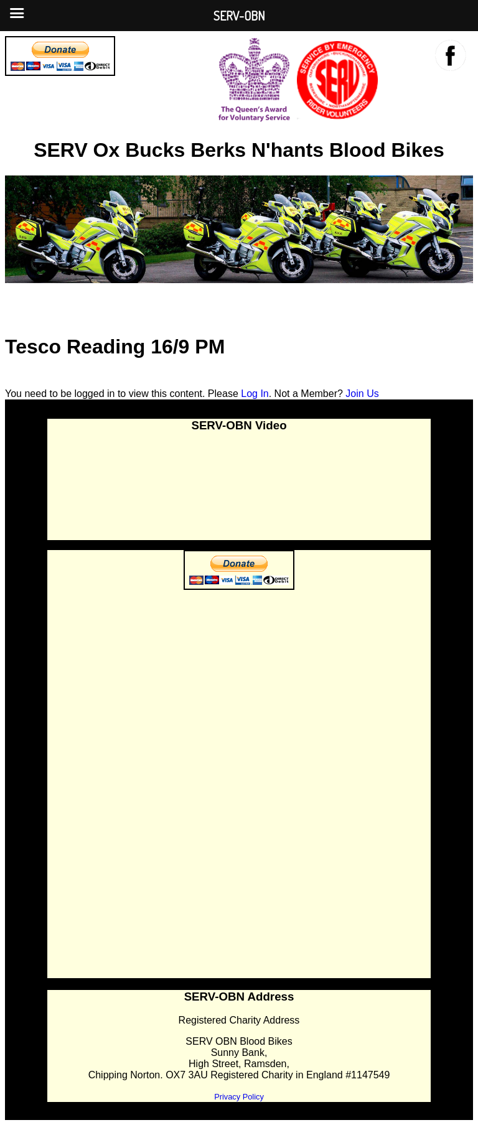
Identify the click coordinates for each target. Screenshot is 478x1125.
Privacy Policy (239, 1096)
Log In (254, 393)
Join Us (361, 393)
